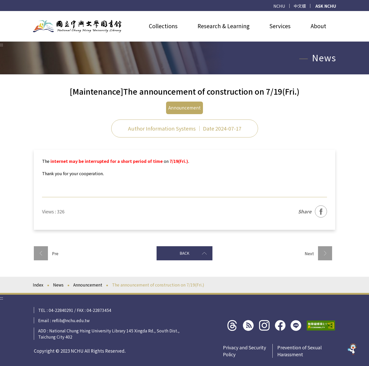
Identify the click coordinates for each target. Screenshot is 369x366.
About (318, 26)
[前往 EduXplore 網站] (352, 348)
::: (1, 14)
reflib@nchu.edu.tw (71, 320)
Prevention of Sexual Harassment (299, 351)
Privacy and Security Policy (244, 351)
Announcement (87, 285)
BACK (193, 253)
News (58, 285)
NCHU (279, 6)
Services (280, 26)
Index (38, 285)
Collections (163, 26)
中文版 (300, 6)
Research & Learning (224, 26)
